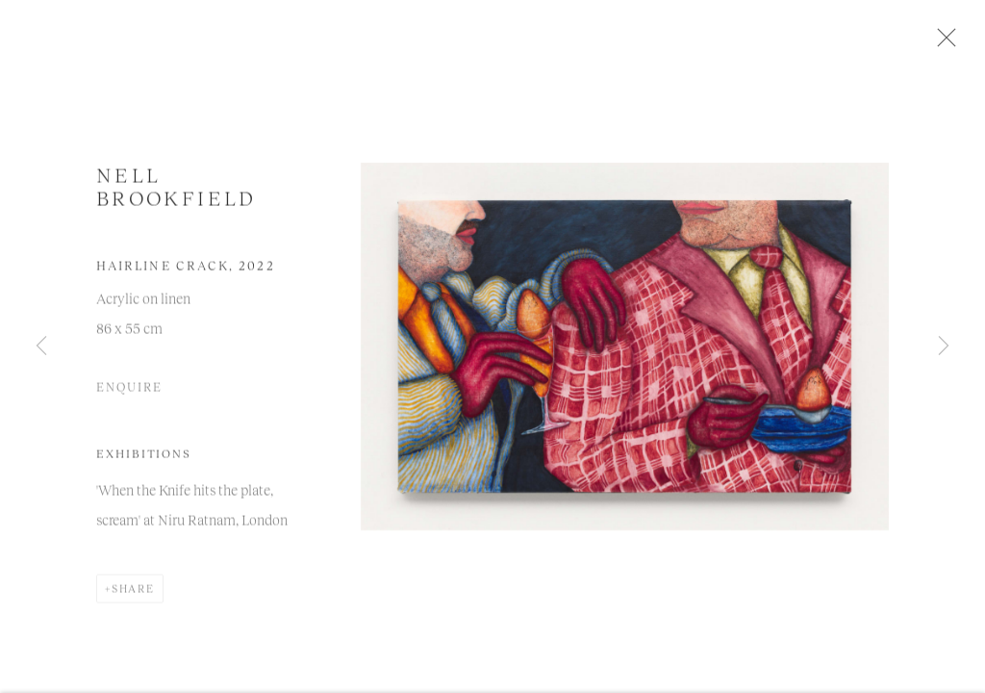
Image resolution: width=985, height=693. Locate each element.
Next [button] (943, 346)
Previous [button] (41, 346)
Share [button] (133, 593)
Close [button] (943, 43)
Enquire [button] (129, 391)
